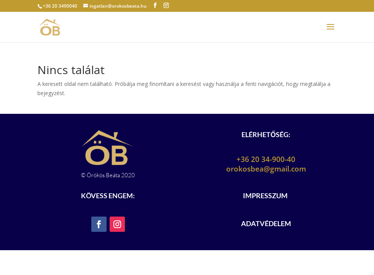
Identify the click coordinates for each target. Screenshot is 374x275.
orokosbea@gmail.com (266, 169)
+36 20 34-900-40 (265, 159)
